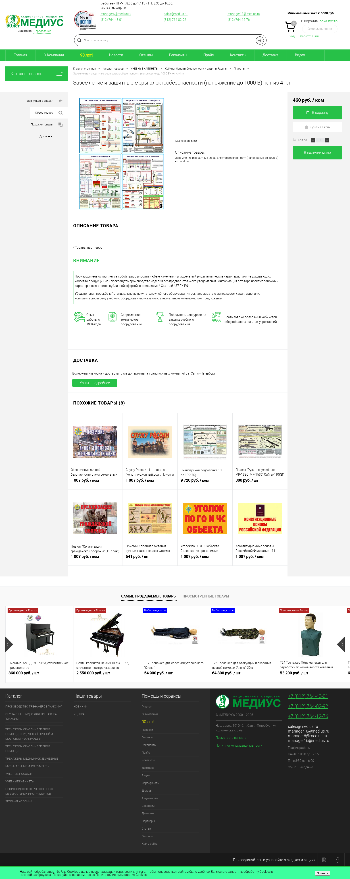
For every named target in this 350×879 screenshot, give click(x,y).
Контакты (238, 55)
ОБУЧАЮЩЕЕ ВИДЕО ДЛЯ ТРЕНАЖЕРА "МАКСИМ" (31, 716)
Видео (300, 55)
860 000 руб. (39, 675)
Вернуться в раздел (44, 101)
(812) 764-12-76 (238, 19)
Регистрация (309, 36)
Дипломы (148, 813)
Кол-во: (303, 140)
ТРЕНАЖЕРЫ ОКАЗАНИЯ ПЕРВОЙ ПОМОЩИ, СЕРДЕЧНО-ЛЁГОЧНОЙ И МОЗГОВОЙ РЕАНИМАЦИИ (29, 734)
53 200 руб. (311, 675)
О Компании (54, 55)
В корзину (317, 112)
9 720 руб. (205, 482)
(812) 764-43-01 (111, 19)
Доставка (270, 55)
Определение (42, 31)
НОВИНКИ (80, 706)
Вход (291, 36)
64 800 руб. (243, 675)
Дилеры (147, 790)
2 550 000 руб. (107, 675)
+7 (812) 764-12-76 (308, 716)
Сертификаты (151, 783)
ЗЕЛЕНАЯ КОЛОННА (18, 801)
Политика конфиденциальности (239, 745)
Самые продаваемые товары (149, 596)
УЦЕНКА (79, 714)
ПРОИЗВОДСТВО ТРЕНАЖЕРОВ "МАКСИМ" (33, 706)
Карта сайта (150, 843)
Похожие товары (46, 125)
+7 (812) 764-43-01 (308, 696)
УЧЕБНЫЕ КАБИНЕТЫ (19, 781)
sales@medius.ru (176, 14)
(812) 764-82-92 (175, 19)
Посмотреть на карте (231, 737)
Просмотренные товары (206, 596)
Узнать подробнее (95, 383)
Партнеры (148, 821)
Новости (116, 55)
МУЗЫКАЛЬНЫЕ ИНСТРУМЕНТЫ (27, 766)
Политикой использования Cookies (121, 875)
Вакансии (148, 805)
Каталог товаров (36, 73)
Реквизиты (178, 55)
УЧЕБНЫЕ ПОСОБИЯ (19, 773)
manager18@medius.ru (243, 14)
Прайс (208, 55)
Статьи (146, 828)
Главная (20, 55)
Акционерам (150, 798)
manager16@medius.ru (308, 740)
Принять (322, 873)
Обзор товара (48, 113)
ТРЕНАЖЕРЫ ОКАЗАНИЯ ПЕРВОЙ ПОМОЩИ (27, 749)
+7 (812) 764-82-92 (308, 706)
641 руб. (150, 558)
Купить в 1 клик (317, 127)
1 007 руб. (95, 482)
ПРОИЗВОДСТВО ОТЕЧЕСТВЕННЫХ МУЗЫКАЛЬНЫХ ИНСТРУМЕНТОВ (29, 791)
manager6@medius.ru (115, 14)
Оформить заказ (320, 29)
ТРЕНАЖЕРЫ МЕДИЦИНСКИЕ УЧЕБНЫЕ (31, 758)
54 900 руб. (175, 675)
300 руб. (260, 482)
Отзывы (146, 55)
